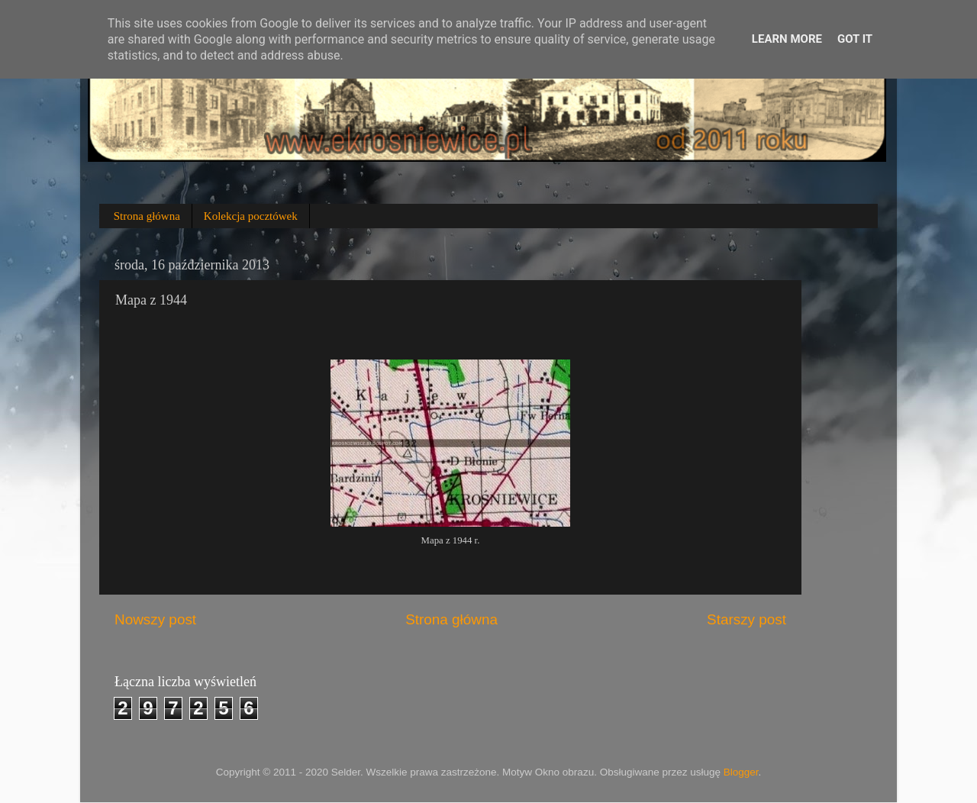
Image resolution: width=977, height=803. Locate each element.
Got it (854, 39)
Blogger (741, 772)
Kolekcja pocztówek (251, 216)
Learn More (787, 39)
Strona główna (147, 216)
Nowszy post (155, 619)
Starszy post (746, 619)
